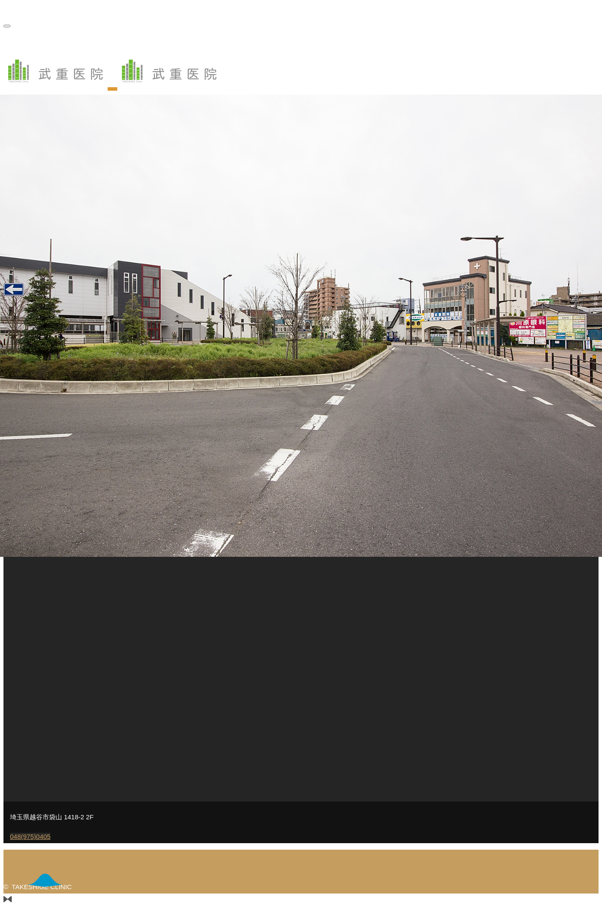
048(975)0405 (30, 836)
